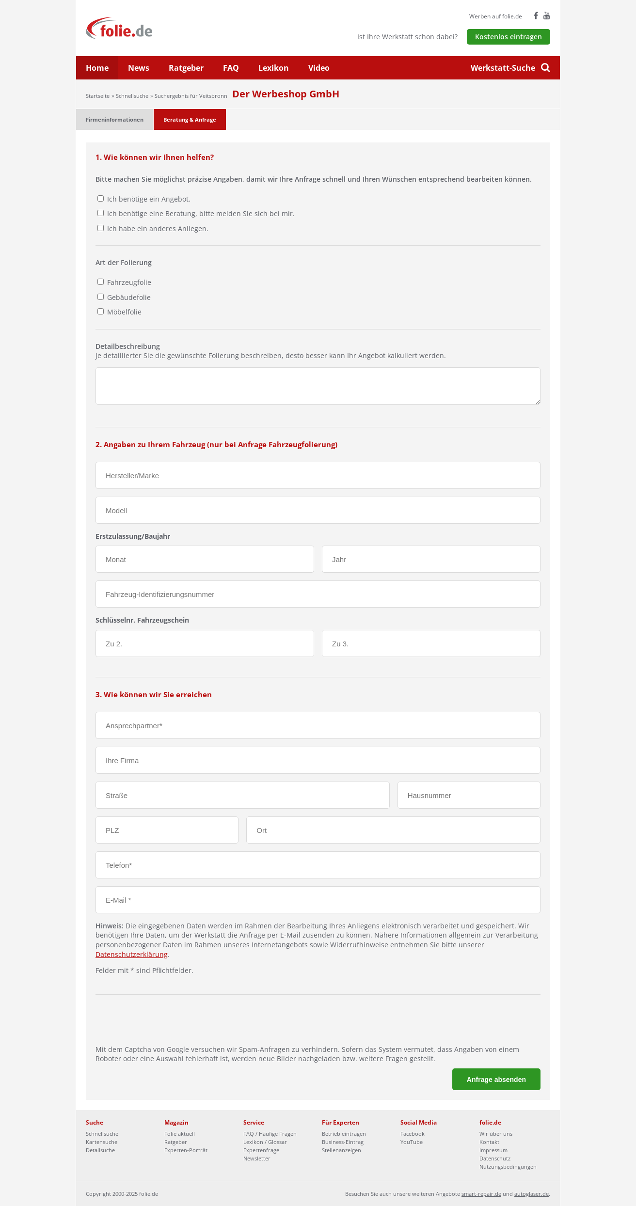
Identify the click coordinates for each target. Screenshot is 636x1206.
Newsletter (256, 1158)
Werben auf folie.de (495, 16)
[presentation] (169, 1026)
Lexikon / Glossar (265, 1141)
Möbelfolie (123, 311)
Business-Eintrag (343, 1141)
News (138, 68)
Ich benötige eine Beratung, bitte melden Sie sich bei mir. (201, 213)
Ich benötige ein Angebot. (149, 199)
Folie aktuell (179, 1133)
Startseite (98, 95)
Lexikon (273, 68)
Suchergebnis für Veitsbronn (191, 95)
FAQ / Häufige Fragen (270, 1133)
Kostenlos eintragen (508, 36)
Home (97, 68)
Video (319, 68)
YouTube (411, 1141)
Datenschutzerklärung (131, 954)
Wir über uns (495, 1133)
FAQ (231, 68)
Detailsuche (100, 1150)
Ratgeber (186, 68)
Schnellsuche (132, 95)
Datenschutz (494, 1158)
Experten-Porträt (185, 1150)
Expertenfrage (261, 1150)
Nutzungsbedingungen (508, 1166)
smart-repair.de (481, 1193)
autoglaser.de (531, 1193)
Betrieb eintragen (344, 1133)
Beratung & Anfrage (189, 119)
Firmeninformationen (114, 119)
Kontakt (489, 1141)
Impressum (493, 1150)
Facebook (412, 1133)
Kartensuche (101, 1141)
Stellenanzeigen (341, 1150)
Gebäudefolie (128, 297)
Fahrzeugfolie (128, 282)
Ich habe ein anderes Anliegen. (157, 228)
